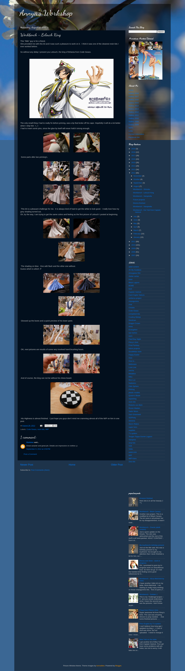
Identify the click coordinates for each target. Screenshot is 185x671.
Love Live (132, 367)
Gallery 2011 (134, 115)
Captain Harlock (135, 292)
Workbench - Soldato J (148, 594)
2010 (133, 245)
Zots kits (132, 462)
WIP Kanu (133, 458)
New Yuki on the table (147, 639)
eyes (130, 336)
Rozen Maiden (134, 408)
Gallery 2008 (134, 125)
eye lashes (133, 333)
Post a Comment (30, 454)
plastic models (134, 393)
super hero (133, 427)
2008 (133, 252)
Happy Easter (134, 355)
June (135, 220)
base (130, 279)
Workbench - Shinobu (141, 189)
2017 (133, 156)
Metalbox (132, 374)
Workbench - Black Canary (149, 512)
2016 (133, 159)
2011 (133, 242)
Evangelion (133, 330)
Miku (130, 377)
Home (72, 464)
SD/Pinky (132, 418)
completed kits (134, 314)
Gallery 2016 (134, 100)
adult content (134, 267)
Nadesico (132, 383)
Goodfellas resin (135, 352)
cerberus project (135, 298)
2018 (133, 152)
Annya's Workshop (46, 13)
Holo (130, 358)
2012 (133, 173)
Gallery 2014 (134, 106)
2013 (133, 169)
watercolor (133, 452)
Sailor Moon (133, 411)
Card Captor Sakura (136, 295)
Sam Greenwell (135, 414)
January (136, 237)
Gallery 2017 (134, 96)
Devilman (132, 320)
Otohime (30, 442)
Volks (131, 449)
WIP (47, 429)
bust (130, 289)
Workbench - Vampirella (142, 196)
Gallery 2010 (134, 118)
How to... (132, 361)
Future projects (139, 200)
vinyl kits (132, 443)
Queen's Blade (134, 396)
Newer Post (26, 464)
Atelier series (134, 276)
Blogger (118, 666)
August (136, 186)
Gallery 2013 (134, 109)
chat (130, 304)
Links (131, 131)
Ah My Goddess (135, 270)
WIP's (131, 128)
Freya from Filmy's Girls (148, 610)
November (137, 176)
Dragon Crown (134, 323)
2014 (133, 166)
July (135, 216)
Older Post (117, 464)
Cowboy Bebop (135, 317)
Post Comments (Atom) (40, 470)
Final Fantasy (134, 345)
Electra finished (139, 203)
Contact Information (136, 134)
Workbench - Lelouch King (143, 193)
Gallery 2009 (134, 122)
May (135, 223)
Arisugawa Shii (134, 273)
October (136, 179)
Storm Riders (134, 424)
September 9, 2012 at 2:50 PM (38, 449)
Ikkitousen (133, 364)
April (135, 227)
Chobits (132, 308)
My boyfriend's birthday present (151, 545)
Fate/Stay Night (135, 339)
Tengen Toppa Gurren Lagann (140, 437)
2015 (133, 162)
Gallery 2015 (134, 103)
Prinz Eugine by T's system (150, 624)
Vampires (132, 440)
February (137, 234)
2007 (133, 255)
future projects (134, 348)
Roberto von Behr (136, 405)
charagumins (134, 301)
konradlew (100, 666)
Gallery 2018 (134, 93)
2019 (133, 149)
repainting (132, 399)
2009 (133, 248)
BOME (131, 286)
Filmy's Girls (133, 342)
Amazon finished (146, 498)
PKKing (132, 389)
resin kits (40, 429)
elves (131, 326)
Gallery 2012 (134, 112)
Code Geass (31, 429)
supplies (132, 430)
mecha (131, 370)
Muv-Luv (132, 380)
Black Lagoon (134, 283)
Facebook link (134, 137)
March (136, 230)
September (138, 183)
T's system (133, 433)
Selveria (132, 421)
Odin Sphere (134, 386)
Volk (130, 446)
